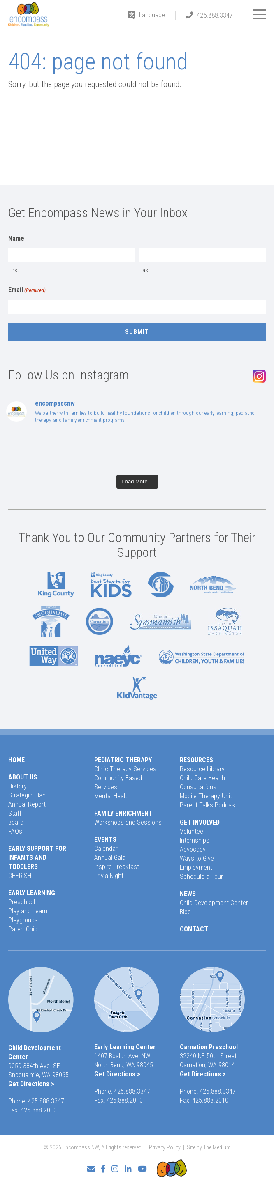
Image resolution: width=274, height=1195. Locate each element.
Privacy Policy (165, 1147)
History (17, 786)
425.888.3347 (215, 15)
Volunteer (192, 831)
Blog (185, 912)
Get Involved (200, 822)
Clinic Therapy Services (125, 769)
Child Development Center (214, 903)
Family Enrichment (123, 813)
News (188, 894)
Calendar (106, 849)
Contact (194, 929)
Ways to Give (197, 858)
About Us (22, 777)
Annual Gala (109, 858)
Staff (14, 813)
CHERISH (19, 876)
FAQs (15, 831)
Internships (194, 840)
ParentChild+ (25, 929)
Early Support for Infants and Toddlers (37, 858)
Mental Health (112, 796)
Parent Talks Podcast (208, 805)
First (13, 270)
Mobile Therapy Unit (206, 796)
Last (144, 270)
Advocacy (193, 849)
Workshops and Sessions (128, 822)
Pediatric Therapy (123, 760)
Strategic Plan (27, 795)
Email (27, 290)
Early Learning (31, 893)
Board (15, 822)
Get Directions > (31, 1084)
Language (152, 15)
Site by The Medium (209, 1147)
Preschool (21, 902)
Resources (196, 760)
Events (105, 839)
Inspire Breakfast (116, 867)
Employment (196, 867)
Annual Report (27, 804)
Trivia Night (108, 876)
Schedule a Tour (201, 876)
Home (16, 760)
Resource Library (202, 769)
